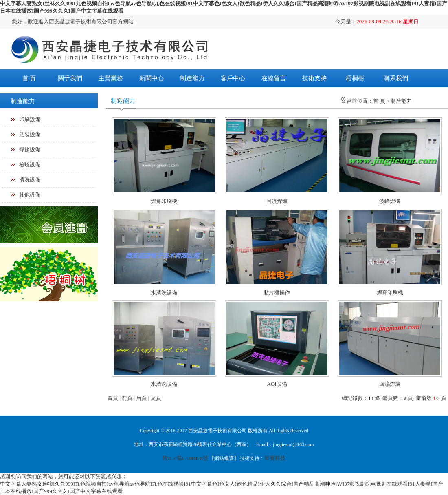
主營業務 (111, 78)
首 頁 (29, 78)
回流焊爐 (277, 201)
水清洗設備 (164, 292)
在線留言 (273, 78)
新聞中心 (151, 78)
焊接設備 (29, 149)
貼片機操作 (277, 292)
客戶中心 (233, 78)
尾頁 (156, 398)
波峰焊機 (389, 201)
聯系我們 (396, 78)
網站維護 (224, 458)
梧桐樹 (355, 78)
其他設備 (29, 195)
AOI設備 (277, 384)
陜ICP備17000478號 (185, 458)
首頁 (113, 398)
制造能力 (192, 78)
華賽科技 (274, 458)
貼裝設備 (29, 134)
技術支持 (314, 78)
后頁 (141, 398)
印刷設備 (29, 119)
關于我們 (70, 78)
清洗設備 (29, 180)
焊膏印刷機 (164, 201)
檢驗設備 (29, 164)
